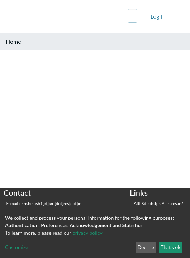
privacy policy (87, 233)
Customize (16, 247)
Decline (145, 247)
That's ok (170, 247)
